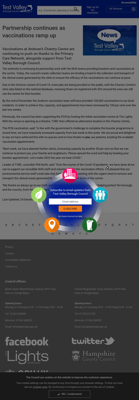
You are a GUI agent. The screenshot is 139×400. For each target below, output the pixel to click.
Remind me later (75, 216)
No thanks (62, 216)
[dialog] (69, 200)
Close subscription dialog (107, 167)
